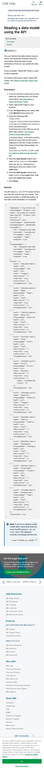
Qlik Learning (11, 608)
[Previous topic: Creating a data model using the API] (12, 581)
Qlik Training (11, 605)
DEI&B (8, 712)
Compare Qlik (11, 682)
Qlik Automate (11, 655)
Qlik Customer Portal (14, 611)
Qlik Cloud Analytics (14, 645)
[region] (22, 753)
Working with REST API (16, 15)
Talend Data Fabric (13, 635)
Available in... (11, 51)
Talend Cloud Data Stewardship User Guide (23, 10)
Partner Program (12, 719)
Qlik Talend (10, 629)
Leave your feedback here (17, 572)
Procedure (11, 42)
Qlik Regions (11, 692)
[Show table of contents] (4, 10)
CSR (7, 709)
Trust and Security (13, 669)
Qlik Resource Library (14, 614)
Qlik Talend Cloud (13, 632)
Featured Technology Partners (18, 685)
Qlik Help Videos (12, 598)
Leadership (10, 706)
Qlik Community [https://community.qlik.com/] (22, 735)
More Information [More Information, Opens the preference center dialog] (22, 766)
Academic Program (13, 715)
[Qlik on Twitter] (33, 735)
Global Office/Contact (14, 728)
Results (9, 45)
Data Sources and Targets (16, 688)
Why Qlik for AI (12, 679)
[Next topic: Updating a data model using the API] (32, 581)
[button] (37, 204)
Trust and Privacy (13, 672)
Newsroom (10, 725)
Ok (22, 761)
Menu (41, 4)
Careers (9, 722)
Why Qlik (9, 666)
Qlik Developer (12, 601)
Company (10, 702)
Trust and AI (10, 675)
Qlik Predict (10, 651)
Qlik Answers (11, 648)
